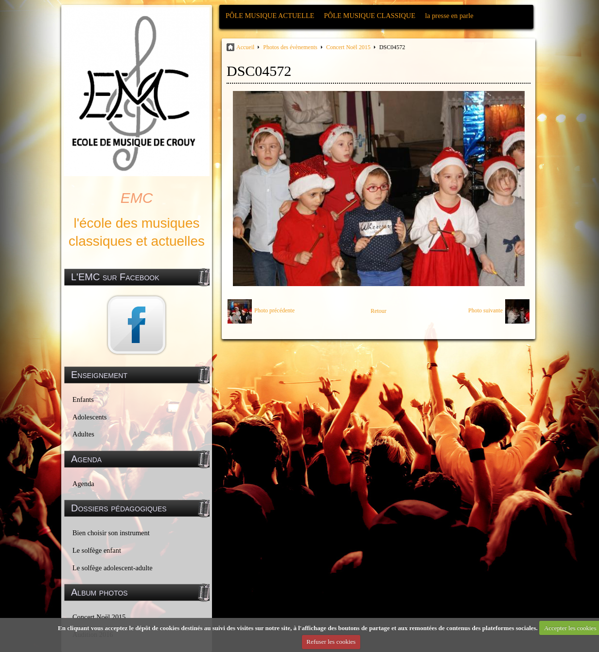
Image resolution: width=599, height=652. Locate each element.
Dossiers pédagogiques (119, 508)
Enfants (83, 399)
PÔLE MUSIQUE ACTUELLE (270, 15)
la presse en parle (449, 15)
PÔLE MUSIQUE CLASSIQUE (369, 15)
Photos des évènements (290, 47)
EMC (137, 198)
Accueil (245, 47)
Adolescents (89, 417)
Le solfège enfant (96, 550)
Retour (378, 311)
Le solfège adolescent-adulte (112, 568)
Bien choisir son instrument (111, 533)
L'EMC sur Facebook (115, 277)
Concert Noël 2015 (348, 47)
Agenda (83, 484)
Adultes (83, 434)
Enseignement (99, 374)
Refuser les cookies (330, 641)
